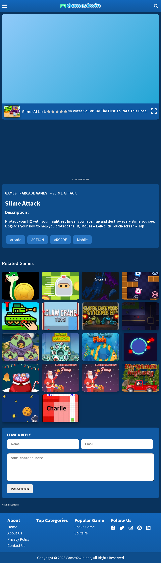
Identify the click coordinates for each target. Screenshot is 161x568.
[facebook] (113, 533)
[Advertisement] (80, 150)
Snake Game (84, 531)
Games (10, 193)
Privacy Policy (18, 544)
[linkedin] (148, 533)
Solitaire (81, 537)
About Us (14, 537)
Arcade (15, 239)
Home (12, 531)
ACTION (37, 239)
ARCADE (60, 239)
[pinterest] (139, 533)
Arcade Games (34, 193)
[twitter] (121, 533)
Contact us (16, 550)
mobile (82, 239)
